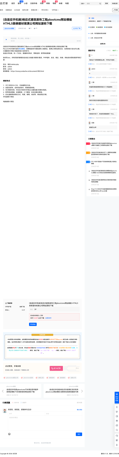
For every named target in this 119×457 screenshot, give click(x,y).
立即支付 (48, 318)
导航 (54, 3)
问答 (41, 3)
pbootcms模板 (9, 28)
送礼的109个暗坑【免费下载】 (105, 131)
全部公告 (102, 44)
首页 (13, 3)
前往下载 (76, 28)
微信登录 (100, 27)
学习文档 (45, 10)
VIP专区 (55, 10)
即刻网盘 (32, 324)
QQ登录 (92, 27)
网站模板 (22, 49)
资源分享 (35, 10)
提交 (79, 434)
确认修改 (79, 409)
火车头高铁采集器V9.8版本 (104, 64)
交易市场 (33, 3)
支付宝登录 (109, 27)
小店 (25, 3)
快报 (60, 3)
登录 (106, 3)
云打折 (41, 339)
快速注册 (114, 3)
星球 (19, 3)
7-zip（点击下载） (44, 350)
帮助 (48, 3)
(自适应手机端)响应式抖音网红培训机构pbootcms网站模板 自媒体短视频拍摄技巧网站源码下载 (62, 392)
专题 (67, 3)
